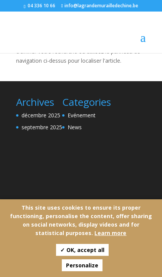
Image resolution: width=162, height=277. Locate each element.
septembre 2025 (41, 127)
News (75, 127)
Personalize (82, 265)
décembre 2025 (40, 115)
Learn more (110, 233)
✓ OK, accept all (82, 250)
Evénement (82, 115)
